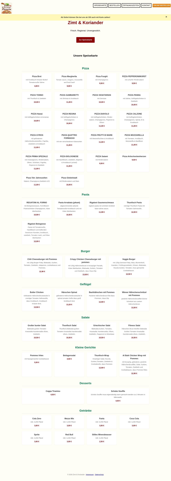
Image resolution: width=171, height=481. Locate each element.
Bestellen (114, 5)
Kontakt (146, 5)
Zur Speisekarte (85, 40)
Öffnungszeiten (131, 5)
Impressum (90, 474)
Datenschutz (99, 474)
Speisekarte (100, 5)
